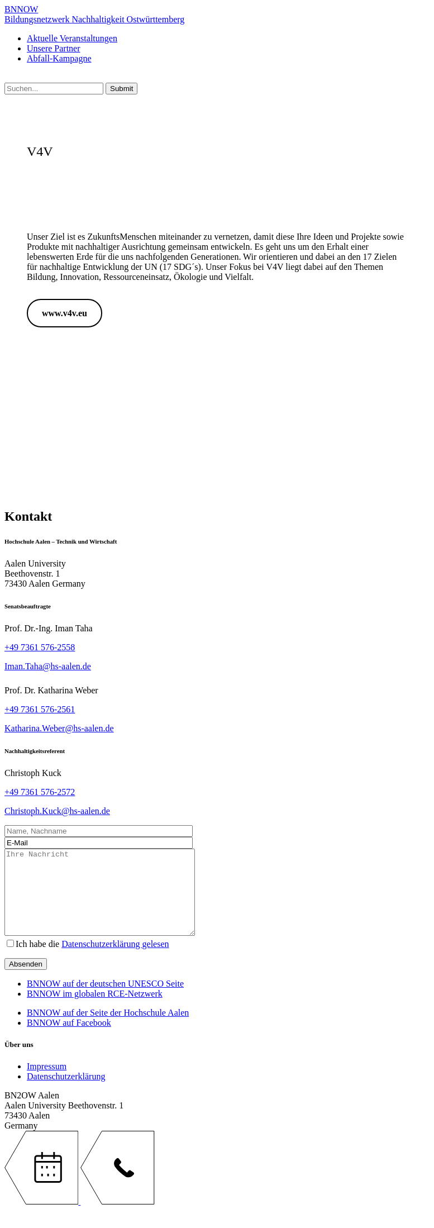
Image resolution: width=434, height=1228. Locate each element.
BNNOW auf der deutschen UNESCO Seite (105, 1000)
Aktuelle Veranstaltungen (72, 38)
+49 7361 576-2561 (39, 709)
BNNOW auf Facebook (69, 1039)
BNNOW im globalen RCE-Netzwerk (95, 1010)
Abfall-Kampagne (59, 58)
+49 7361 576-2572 (39, 792)
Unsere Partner (53, 48)
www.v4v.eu (64, 313)
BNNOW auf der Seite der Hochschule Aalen (108, 1029)
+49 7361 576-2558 (39, 647)
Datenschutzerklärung (66, 1093)
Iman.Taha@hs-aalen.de (47, 666)
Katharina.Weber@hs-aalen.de (59, 728)
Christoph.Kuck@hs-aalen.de (57, 811)
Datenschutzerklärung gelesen (115, 960)
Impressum (46, 1083)
